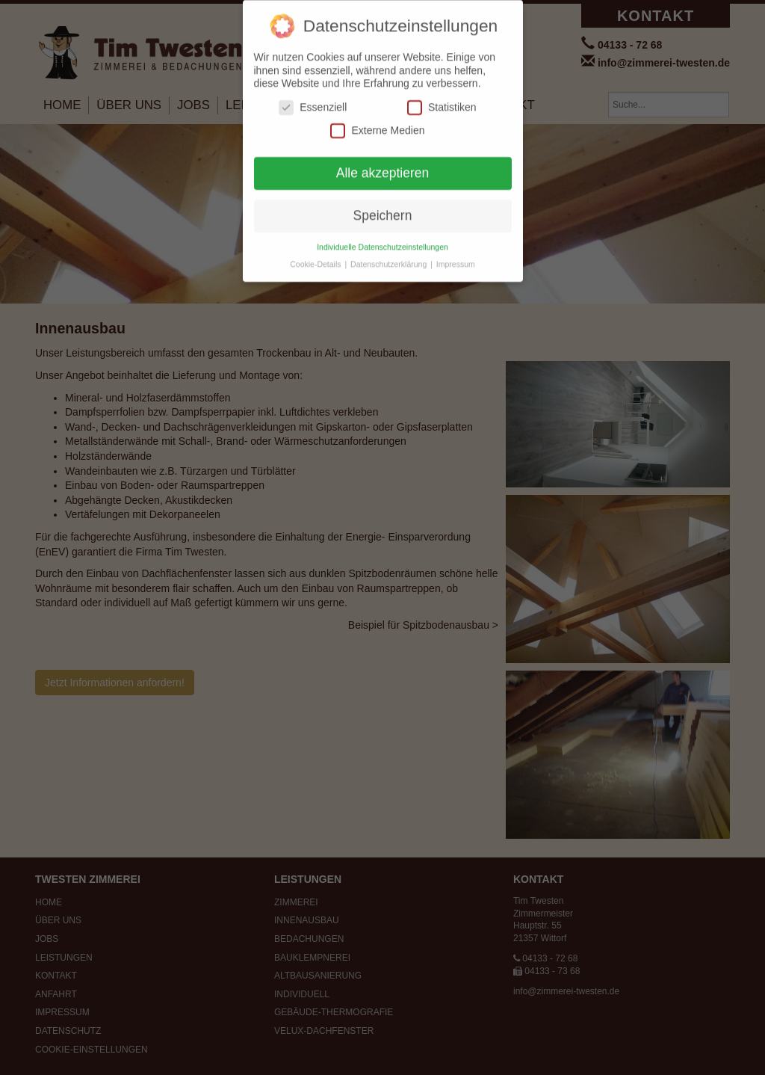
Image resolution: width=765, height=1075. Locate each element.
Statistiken (442, 101)
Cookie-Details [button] (316, 257)
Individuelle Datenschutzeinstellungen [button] (382, 240)
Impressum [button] (455, 257)
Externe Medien (377, 125)
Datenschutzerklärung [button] (389, 257)
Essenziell (313, 101)
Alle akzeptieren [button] (383, 166)
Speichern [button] (382, 209)
